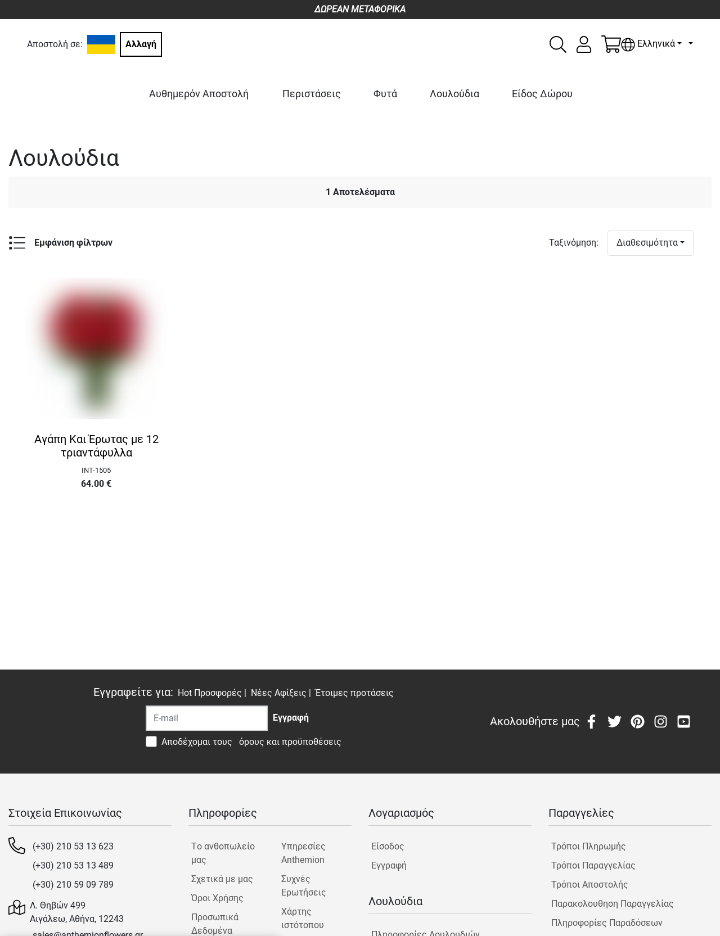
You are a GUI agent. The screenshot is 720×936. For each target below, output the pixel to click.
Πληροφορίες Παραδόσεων (607, 922)
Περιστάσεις (311, 94)
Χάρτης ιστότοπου (302, 918)
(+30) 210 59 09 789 (73, 884)
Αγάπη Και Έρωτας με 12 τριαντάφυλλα (96, 445)
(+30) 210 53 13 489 (73, 865)
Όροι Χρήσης (217, 898)
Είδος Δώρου (542, 94)
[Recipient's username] (207, 718)
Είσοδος (387, 846)
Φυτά (385, 94)
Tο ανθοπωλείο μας (223, 853)
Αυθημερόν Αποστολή (199, 94)
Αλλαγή (140, 44)
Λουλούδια (454, 94)
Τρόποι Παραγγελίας (593, 865)
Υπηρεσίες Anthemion (303, 853)
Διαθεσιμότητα (647, 242)
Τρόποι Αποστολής (589, 884)
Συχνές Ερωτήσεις (303, 886)
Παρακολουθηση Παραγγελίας (612, 903)
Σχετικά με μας (222, 879)
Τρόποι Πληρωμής (588, 846)
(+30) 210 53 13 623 (73, 846)
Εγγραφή (389, 865)
